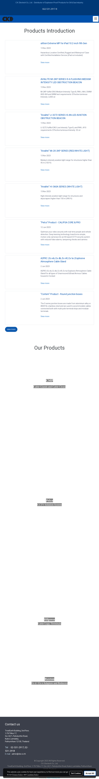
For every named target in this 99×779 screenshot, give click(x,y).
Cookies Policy (32, 774)
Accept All (90, 773)
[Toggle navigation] (95, 19)
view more (11, 329)
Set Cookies (76, 773)
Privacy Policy (17, 774)
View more (45, 62)
